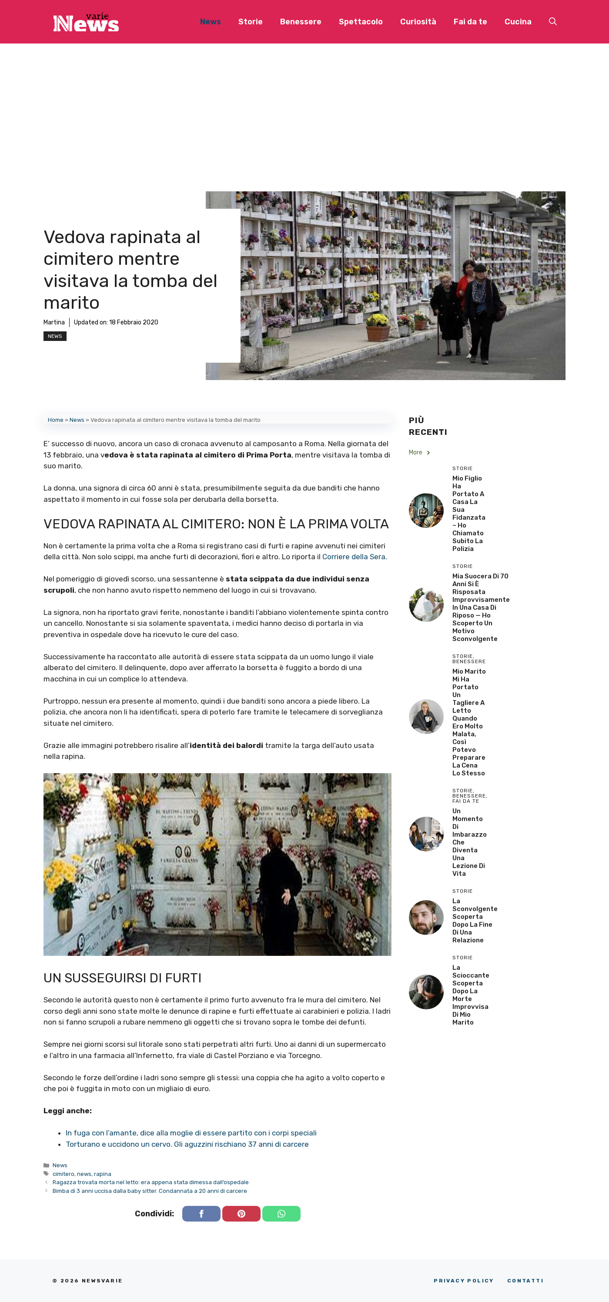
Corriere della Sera (353, 556)
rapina (102, 1174)
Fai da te (470, 22)
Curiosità (418, 22)
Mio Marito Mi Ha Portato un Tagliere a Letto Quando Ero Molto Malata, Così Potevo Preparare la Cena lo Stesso (469, 722)
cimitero (63, 1174)
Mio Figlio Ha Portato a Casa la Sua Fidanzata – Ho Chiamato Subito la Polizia (468, 513)
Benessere (300, 22)
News (210, 22)
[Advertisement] (305, 109)
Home (56, 420)
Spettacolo (361, 22)
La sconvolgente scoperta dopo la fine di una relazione (475, 920)
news (84, 1174)
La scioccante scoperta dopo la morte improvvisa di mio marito (470, 995)
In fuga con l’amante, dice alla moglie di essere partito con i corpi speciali (191, 1132)
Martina (54, 322)
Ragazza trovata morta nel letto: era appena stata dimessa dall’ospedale (151, 1182)
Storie (250, 22)
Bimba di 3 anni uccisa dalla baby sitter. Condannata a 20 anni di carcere (150, 1191)
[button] (553, 22)
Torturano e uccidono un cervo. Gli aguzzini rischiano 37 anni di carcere (187, 1144)
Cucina (518, 22)
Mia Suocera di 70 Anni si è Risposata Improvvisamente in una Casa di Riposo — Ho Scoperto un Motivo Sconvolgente (481, 607)
